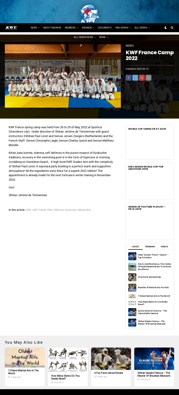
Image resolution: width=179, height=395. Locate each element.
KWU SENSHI (122, 16)
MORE (102, 25)
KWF (28, 198)
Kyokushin (71, 198)
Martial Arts (84, 198)
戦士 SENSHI (141, 16)
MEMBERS (70, 16)
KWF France (39, 198)
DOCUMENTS (105, 16)
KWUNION (87, 16)
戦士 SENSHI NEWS (83, 25)
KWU (50, 198)
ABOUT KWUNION (52, 16)
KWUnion (59, 198)
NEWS (34, 16)
